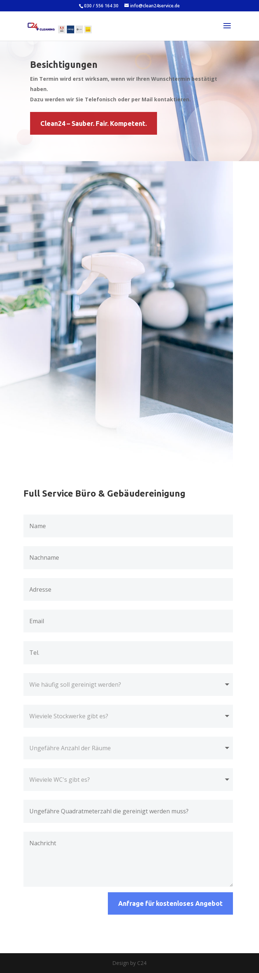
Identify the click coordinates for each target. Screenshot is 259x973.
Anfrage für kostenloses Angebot (170, 903)
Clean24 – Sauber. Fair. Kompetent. (93, 123)
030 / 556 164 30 (101, 6)
